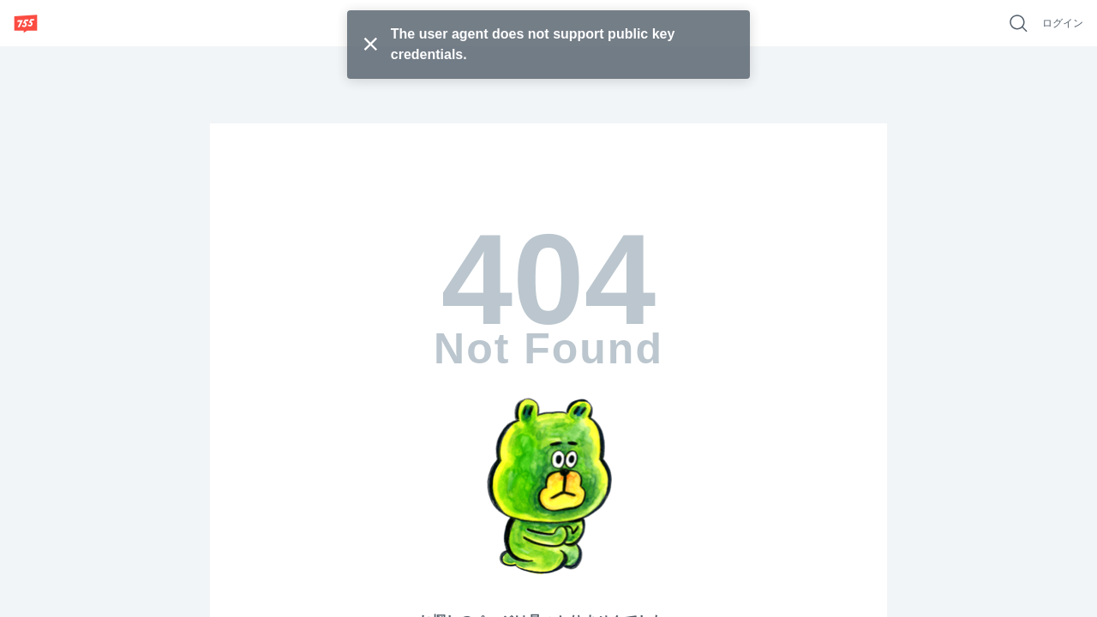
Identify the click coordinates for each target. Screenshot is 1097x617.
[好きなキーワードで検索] (1018, 23)
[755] (26, 23)
